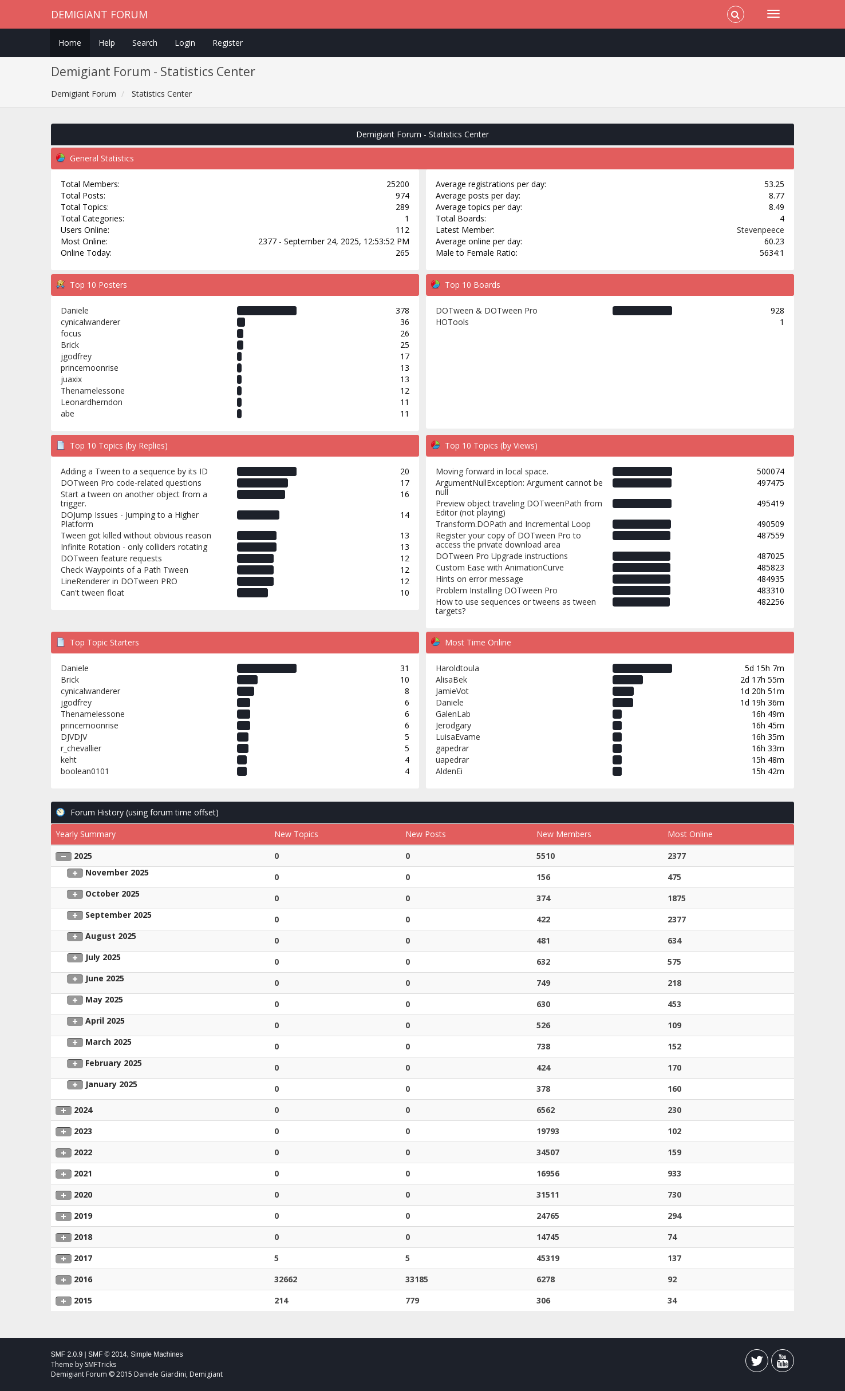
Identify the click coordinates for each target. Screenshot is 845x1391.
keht (69, 759)
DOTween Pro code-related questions (131, 482)
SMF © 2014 (107, 1354)
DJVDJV (74, 736)
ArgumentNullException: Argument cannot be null (519, 487)
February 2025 (113, 1062)
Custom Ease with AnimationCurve (500, 567)
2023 (83, 1131)
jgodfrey (76, 356)
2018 (83, 1236)
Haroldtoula (457, 668)
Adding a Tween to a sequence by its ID (134, 471)
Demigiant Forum (99, 14)
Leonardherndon (92, 402)
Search (144, 42)
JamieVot (452, 690)
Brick (70, 344)
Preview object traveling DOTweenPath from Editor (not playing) (519, 508)
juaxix (71, 379)
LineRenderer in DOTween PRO (119, 581)
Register (227, 42)
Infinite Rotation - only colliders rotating (134, 546)
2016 (83, 1279)
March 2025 (108, 1041)
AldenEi (449, 771)
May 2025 (104, 999)
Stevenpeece (760, 229)
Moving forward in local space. (492, 471)
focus (71, 333)
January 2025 (111, 1084)
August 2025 (110, 935)
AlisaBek (451, 679)
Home (69, 42)
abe (67, 413)
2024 (83, 1109)
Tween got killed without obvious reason (136, 535)
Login (185, 42)
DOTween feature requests (111, 558)
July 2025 (103, 957)
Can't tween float (92, 592)
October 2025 (112, 893)
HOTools (452, 321)
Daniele (75, 310)
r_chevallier (81, 748)
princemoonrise (90, 367)
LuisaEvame (458, 736)
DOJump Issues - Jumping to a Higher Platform (130, 519)
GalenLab (453, 713)
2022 (83, 1152)
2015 (83, 1300)
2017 (83, 1258)
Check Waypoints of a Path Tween (124, 569)
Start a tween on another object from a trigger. (134, 499)
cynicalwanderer (90, 321)
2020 (83, 1194)
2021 (83, 1173)
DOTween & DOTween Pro (487, 310)
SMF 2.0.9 (66, 1354)
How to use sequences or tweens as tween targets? (516, 606)
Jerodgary (453, 725)
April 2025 (105, 1020)
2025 (83, 855)
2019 (83, 1215)
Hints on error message (479, 578)
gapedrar (452, 748)
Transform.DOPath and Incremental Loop (513, 523)
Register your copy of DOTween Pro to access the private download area (508, 540)
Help (106, 42)
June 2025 (104, 978)
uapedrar (452, 759)
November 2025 (117, 872)
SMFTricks (100, 1364)
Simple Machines (157, 1354)
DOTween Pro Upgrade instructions (502, 555)
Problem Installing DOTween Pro (497, 590)
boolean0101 (85, 771)
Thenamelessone (93, 390)
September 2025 (118, 914)
